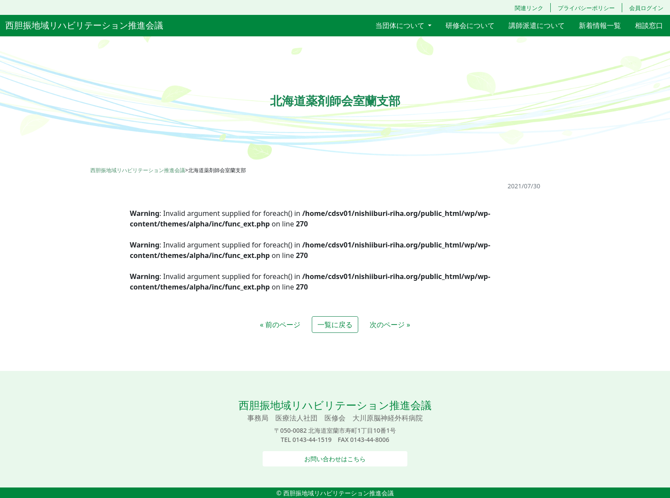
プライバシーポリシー (586, 8)
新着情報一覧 (600, 25)
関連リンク (529, 8)
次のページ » (390, 324)
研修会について (470, 25)
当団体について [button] (400, 25)
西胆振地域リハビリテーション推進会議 (84, 25)
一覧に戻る (335, 324)
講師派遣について (537, 25)
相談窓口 (649, 25)
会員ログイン (646, 8)
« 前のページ (280, 324)
